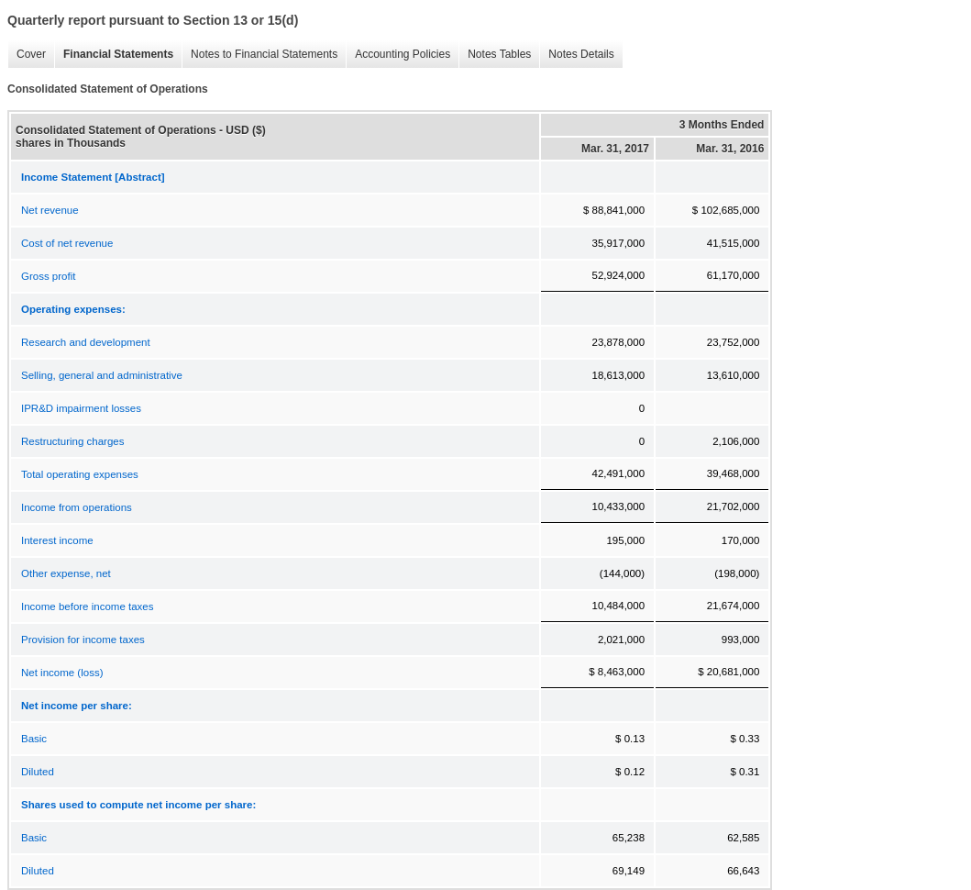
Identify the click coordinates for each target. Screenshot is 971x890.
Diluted (37, 771)
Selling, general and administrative (101, 375)
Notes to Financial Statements (259, 54)
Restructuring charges (73, 441)
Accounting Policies (398, 54)
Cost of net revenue (67, 243)
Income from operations (76, 507)
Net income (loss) (62, 672)
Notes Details (576, 54)
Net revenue (50, 210)
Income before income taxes (87, 606)
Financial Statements (113, 54)
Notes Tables (494, 54)
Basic (34, 738)
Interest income (57, 540)
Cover (26, 54)
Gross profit (48, 276)
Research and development (85, 342)
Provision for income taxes (83, 639)
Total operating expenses (79, 474)
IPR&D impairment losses (81, 408)
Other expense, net (66, 573)
